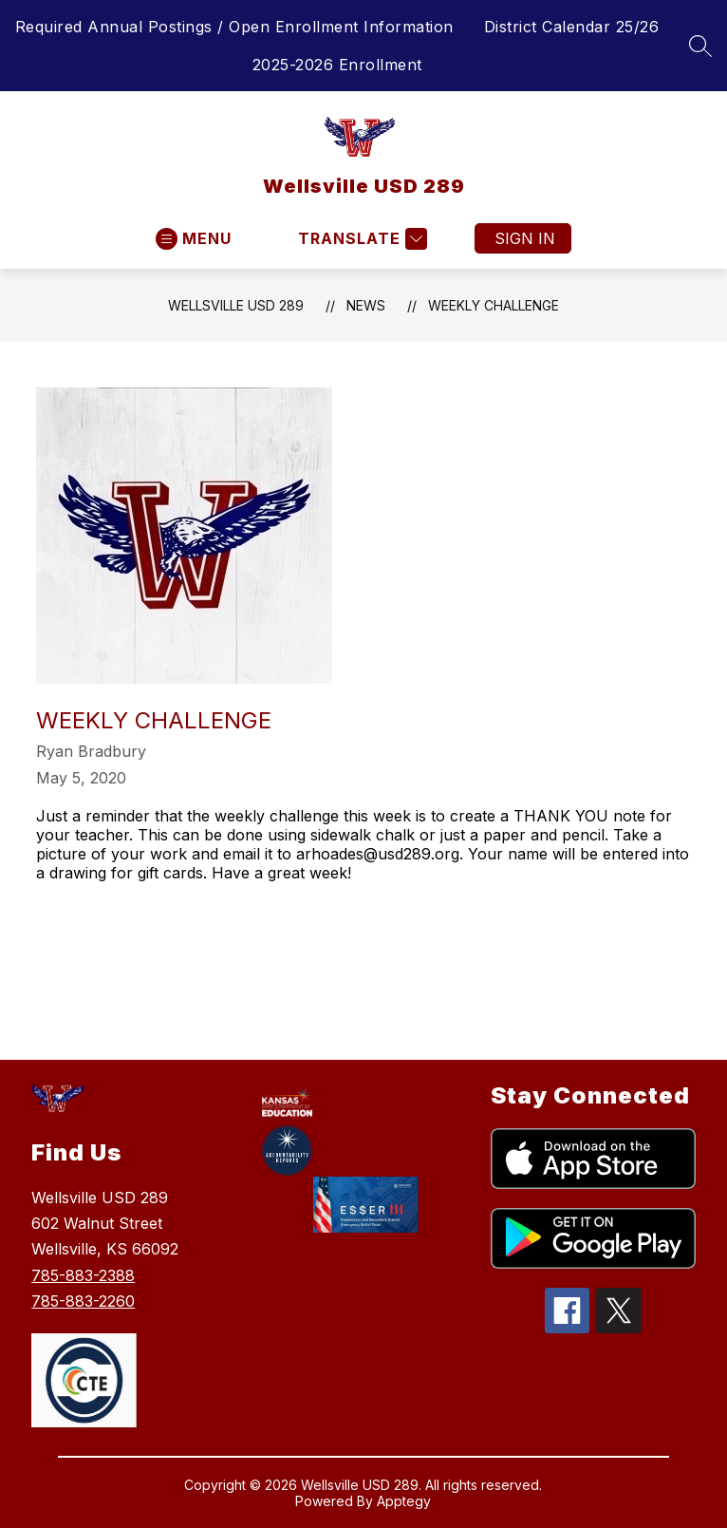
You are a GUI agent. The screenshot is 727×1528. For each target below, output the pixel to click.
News (365, 305)
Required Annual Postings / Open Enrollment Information (234, 26)
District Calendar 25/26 (572, 26)
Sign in (524, 238)
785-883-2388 (83, 1275)
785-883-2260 (83, 1301)
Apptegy (404, 1501)
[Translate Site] (360, 239)
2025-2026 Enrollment (337, 64)
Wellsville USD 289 (236, 305)
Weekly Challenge (493, 305)
